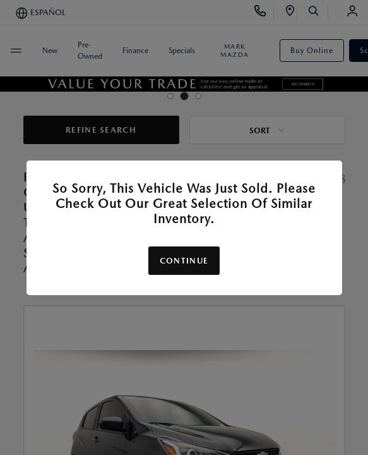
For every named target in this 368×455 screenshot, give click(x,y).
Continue (184, 260)
